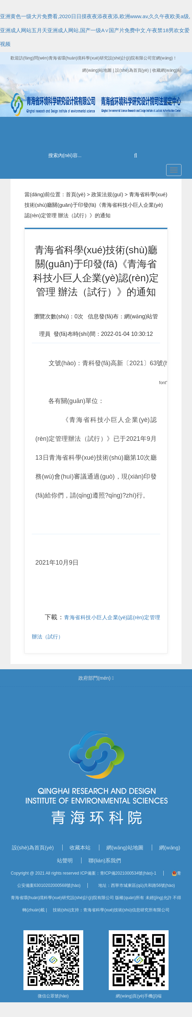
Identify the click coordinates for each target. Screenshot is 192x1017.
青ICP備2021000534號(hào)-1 (128, 873)
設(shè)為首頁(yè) (33, 847)
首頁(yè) (75, 194)
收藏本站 (81, 847)
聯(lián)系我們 (104, 860)
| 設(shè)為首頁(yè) (131, 70)
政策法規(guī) (107, 194)
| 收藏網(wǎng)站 (166, 70)
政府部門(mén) (96, 678)
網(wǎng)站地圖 (97, 70)
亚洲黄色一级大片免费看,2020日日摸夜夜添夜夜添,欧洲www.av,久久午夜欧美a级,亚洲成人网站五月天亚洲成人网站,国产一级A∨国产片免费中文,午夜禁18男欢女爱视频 (95, 30)
